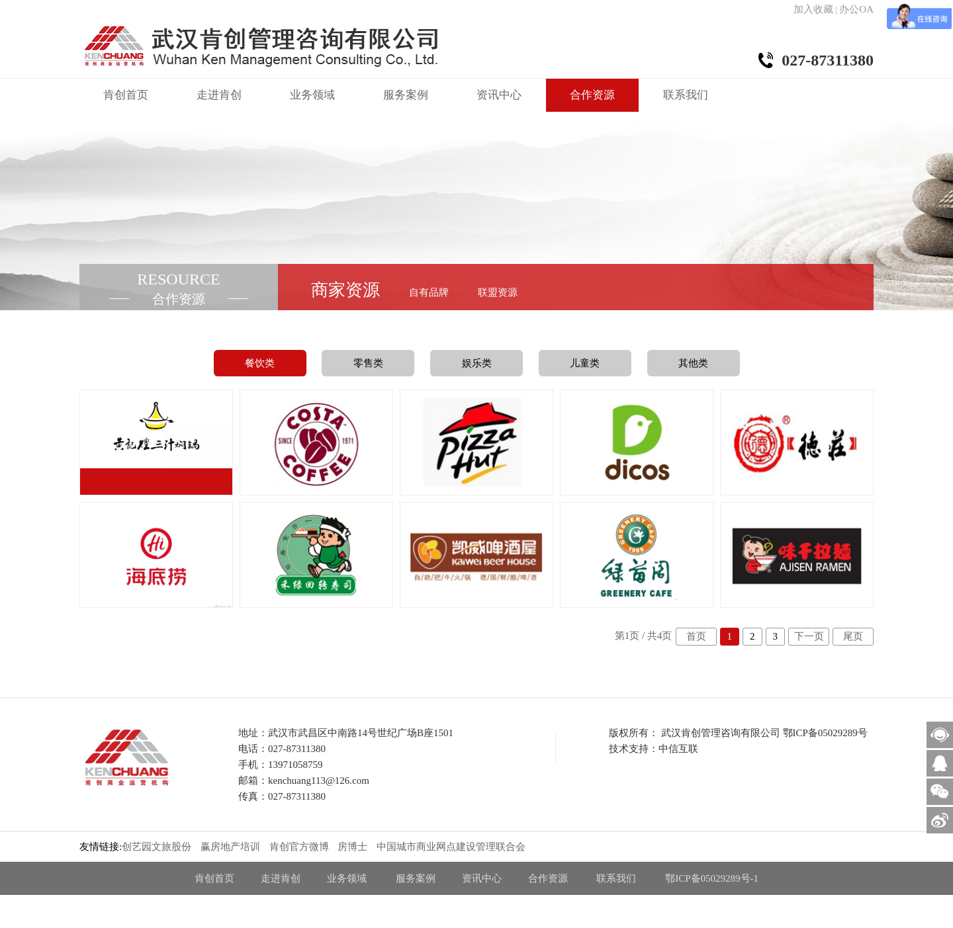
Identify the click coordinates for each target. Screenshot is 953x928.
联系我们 (685, 95)
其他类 (693, 363)
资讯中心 (499, 95)
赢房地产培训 (230, 846)
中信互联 (678, 748)
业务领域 (312, 95)
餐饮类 (260, 363)
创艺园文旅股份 (156, 846)
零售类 (368, 363)
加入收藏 (813, 9)
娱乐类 (477, 363)
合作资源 (592, 95)
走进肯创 (219, 95)
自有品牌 (429, 292)
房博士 (352, 846)
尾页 (853, 636)
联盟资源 (498, 292)
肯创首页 (125, 95)
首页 (696, 636)
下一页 (809, 636)
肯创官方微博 (299, 846)
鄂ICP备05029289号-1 (711, 878)
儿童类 (585, 363)
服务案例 (405, 95)
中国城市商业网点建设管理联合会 (451, 846)
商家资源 (345, 290)
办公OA (856, 9)
